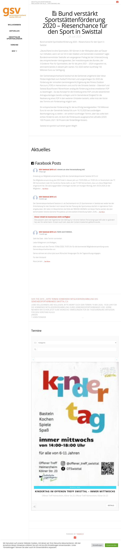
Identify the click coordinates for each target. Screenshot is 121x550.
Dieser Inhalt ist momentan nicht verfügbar (52, 217)
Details (111, 505)
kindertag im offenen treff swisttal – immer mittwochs (75, 491)
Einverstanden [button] (111, 545)
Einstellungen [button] (97, 545)
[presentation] (33, 359)
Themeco (80, 539)
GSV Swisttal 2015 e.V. (48, 169)
